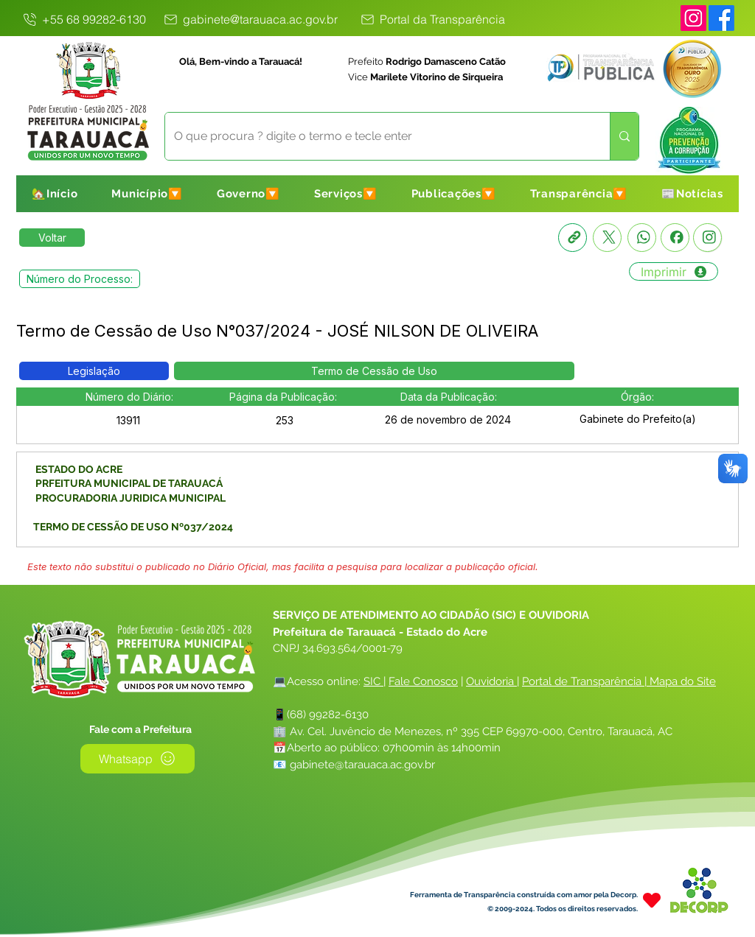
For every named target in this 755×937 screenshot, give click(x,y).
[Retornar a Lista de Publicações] (52, 237)
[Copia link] (572, 237)
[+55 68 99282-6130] (83, 19)
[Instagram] (693, 18)
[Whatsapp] (641, 237)
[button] (147, 193)
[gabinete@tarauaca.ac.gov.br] (249, 19)
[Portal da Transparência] (432, 19)
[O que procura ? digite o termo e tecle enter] (376, 136)
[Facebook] (675, 237)
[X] (607, 237)
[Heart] (651, 900)
